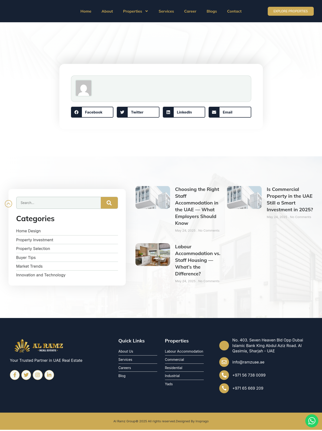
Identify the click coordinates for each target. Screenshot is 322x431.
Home (85, 11)
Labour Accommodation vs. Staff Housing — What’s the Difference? (197, 260)
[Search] (109, 203)
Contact (234, 11)
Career (190, 11)
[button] (92, 112)
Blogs (212, 11)
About (107, 11)
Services (166, 11)
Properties (136, 11)
